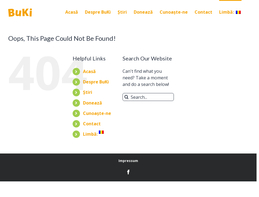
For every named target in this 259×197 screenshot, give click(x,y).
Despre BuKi (96, 82)
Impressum (128, 160)
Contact (92, 124)
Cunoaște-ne (97, 113)
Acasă (89, 71)
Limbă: (93, 134)
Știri (87, 92)
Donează (92, 103)
